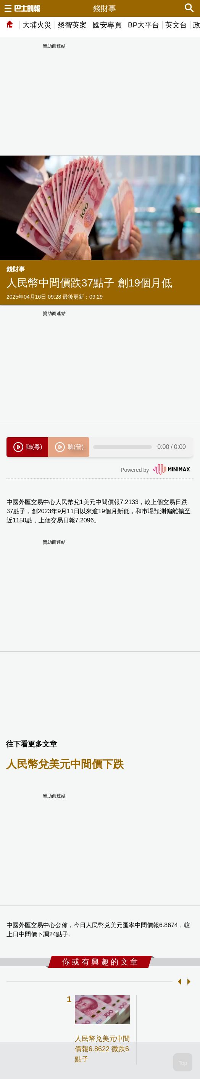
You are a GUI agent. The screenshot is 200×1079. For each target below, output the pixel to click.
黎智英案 (72, 25)
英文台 (176, 25)
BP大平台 (143, 25)
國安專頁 (107, 25)
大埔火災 (37, 25)
